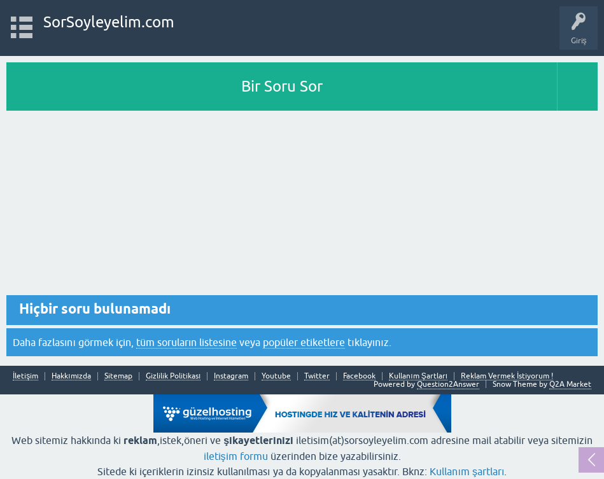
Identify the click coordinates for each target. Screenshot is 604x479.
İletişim (25, 376)
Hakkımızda (71, 376)
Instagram (231, 376)
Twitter (317, 376)
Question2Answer (448, 384)
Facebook (359, 376)
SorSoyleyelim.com (108, 22)
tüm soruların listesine (186, 342)
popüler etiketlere (304, 342)
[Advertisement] (302, 206)
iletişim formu (236, 456)
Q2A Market (570, 384)
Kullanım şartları (467, 471)
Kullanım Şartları (418, 376)
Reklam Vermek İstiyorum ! (507, 376)
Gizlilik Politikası (173, 376)
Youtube (276, 376)
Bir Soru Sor (282, 86)
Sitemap (118, 376)
